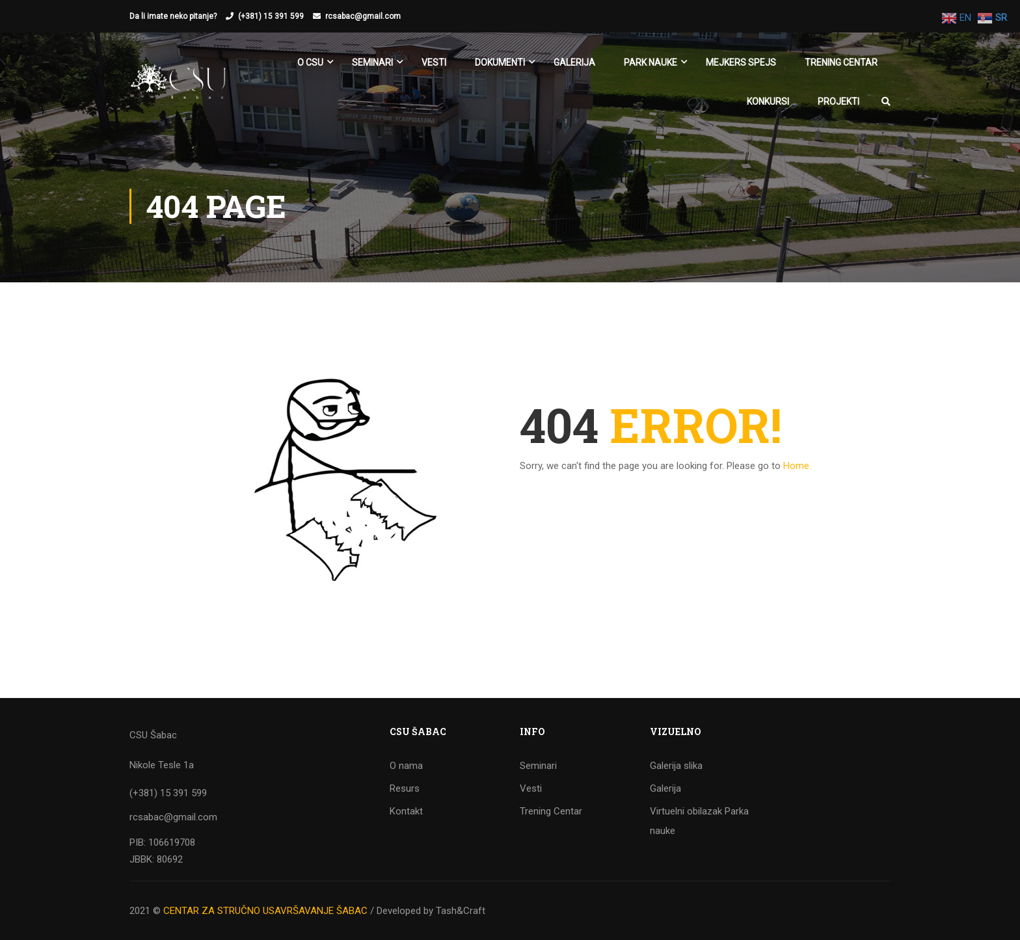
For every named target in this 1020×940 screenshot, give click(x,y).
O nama (406, 766)
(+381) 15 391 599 (271, 16)
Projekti (838, 101)
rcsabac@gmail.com (363, 16)
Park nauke (650, 62)
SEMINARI (372, 62)
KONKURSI (768, 101)
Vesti (434, 62)
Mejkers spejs (741, 62)
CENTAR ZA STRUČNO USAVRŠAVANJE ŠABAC (265, 911)
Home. (797, 466)
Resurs (405, 788)
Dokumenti (500, 62)
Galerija (574, 62)
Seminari (538, 766)
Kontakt (406, 811)
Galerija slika (676, 766)
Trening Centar (841, 62)
